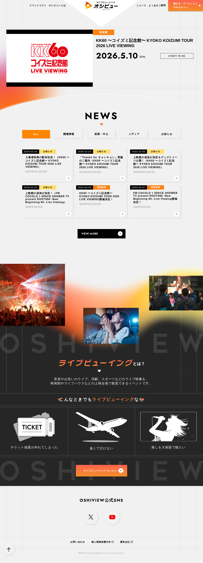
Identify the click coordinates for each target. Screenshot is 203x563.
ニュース (141, 5)
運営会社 (126, 547)
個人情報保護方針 (102, 547)
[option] (101, 58)
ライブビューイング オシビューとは (107, 473)
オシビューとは (57, 5)
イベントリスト (37, 5)
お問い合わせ (77, 547)
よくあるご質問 (157, 5)
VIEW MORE (102, 234)
